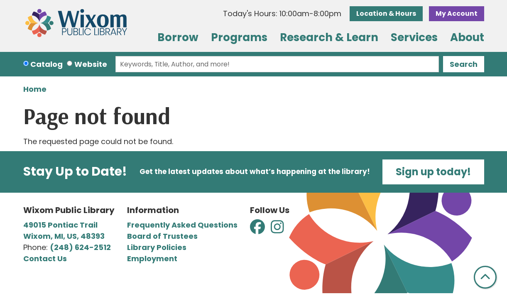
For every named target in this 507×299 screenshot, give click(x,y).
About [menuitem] (467, 37)
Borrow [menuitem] (177, 37)
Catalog (46, 64)
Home (35, 89)
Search (464, 64)
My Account (457, 13)
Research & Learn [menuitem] (329, 37)
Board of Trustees (162, 236)
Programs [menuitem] (239, 37)
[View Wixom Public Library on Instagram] (277, 229)
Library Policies (156, 247)
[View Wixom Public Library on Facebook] (258, 229)
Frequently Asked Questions (182, 225)
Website (90, 64)
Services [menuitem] (414, 37)
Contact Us (45, 258)
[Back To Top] (485, 277)
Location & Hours (386, 13)
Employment (152, 258)
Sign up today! (433, 172)
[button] (282, 13)
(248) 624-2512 (80, 247)
